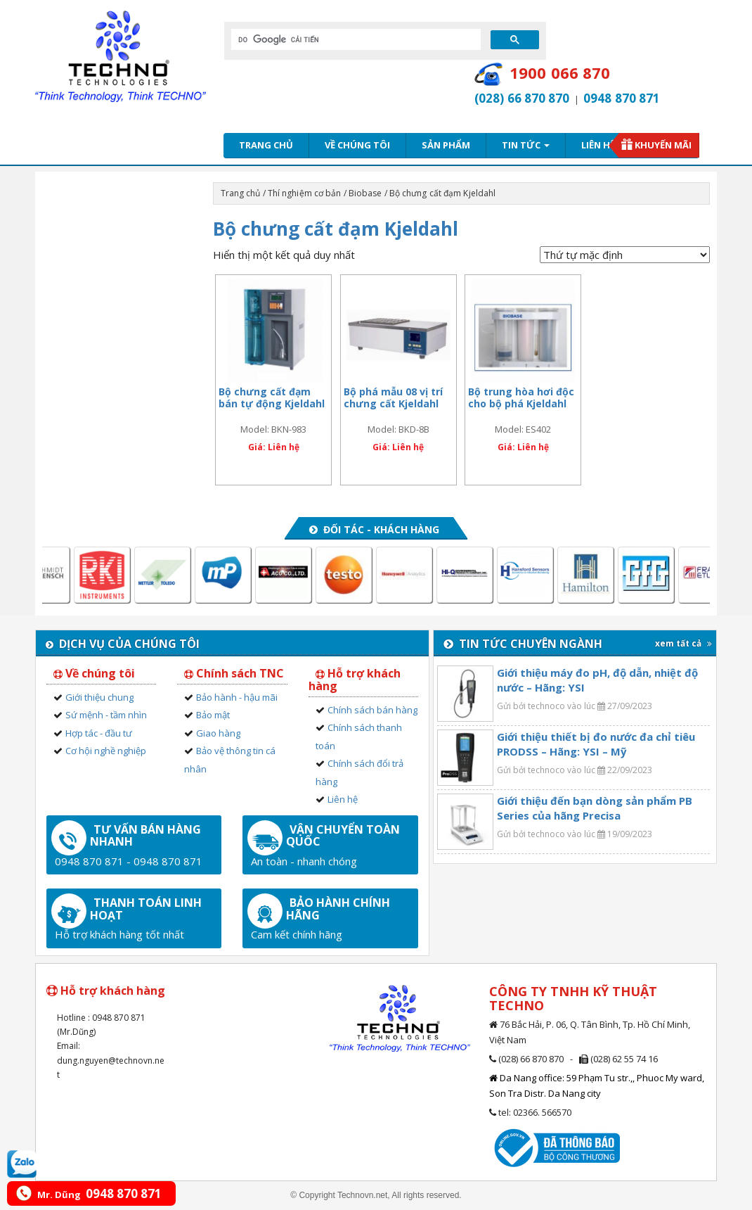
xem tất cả (683, 643)
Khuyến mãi (663, 145)
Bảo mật (213, 714)
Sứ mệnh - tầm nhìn (106, 714)
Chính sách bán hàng (372, 709)
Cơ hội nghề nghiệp (105, 750)
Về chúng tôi (357, 145)
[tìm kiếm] (354, 39)
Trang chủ (266, 145)
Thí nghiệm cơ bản (305, 193)
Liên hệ (598, 145)
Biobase (365, 193)
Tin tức (526, 145)
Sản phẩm (446, 145)
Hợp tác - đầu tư (98, 733)
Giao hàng (218, 733)
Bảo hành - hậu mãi (237, 697)
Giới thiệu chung (99, 697)
